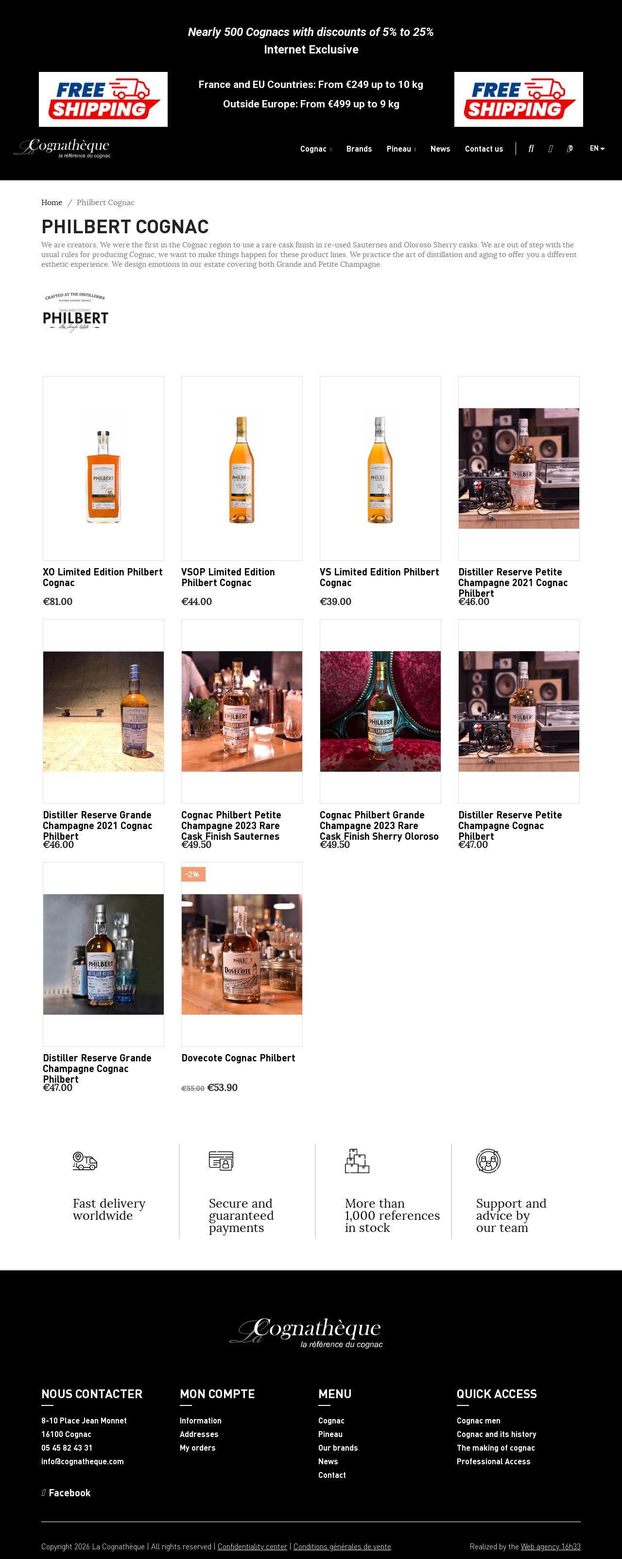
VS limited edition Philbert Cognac (379, 577)
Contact (332, 1475)
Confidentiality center (252, 1546)
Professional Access (494, 1461)
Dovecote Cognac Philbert (238, 1057)
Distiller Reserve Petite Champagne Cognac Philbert (510, 825)
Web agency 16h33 (551, 1546)
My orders (198, 1448)
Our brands (338, 1448)
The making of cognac (496, 1448)
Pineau (330, 1434)
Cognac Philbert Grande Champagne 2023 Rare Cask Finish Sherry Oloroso (379, 825)
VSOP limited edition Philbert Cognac (228, 577)
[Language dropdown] (601, 149)
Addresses (199, 1434)
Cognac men (479, 1420)
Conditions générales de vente (342, 1546)
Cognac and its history (496, 1434)
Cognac (331, 1420)
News (328, 1461)
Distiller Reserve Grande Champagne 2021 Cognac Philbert (98, 825)
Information (201, 1420)
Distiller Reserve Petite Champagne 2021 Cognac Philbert (513, 582)
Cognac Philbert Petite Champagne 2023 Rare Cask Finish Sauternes (231, 825)
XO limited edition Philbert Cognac (103, 577)
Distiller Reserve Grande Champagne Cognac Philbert (97, 1068)
